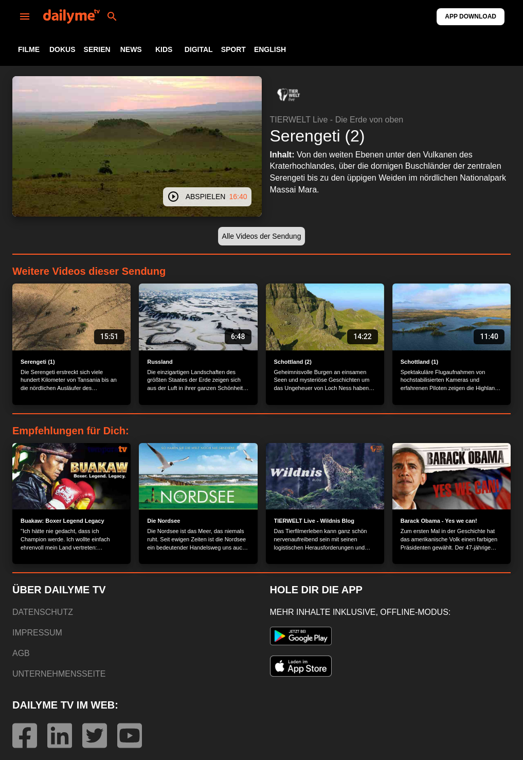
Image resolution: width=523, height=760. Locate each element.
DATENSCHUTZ (42, 612)
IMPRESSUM (37, 632)
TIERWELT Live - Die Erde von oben (337, 119)
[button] (288, 94)
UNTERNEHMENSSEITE (58, 673)
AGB (21, 653)
